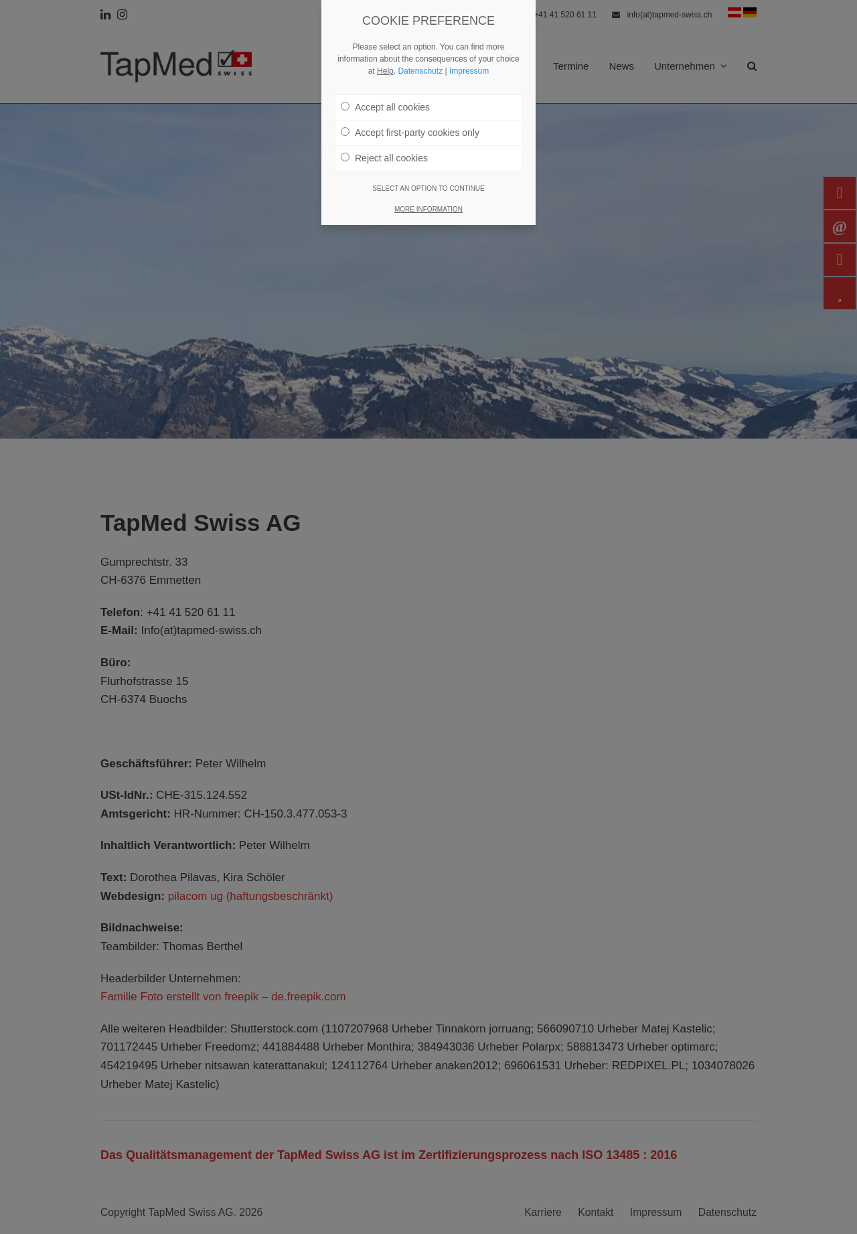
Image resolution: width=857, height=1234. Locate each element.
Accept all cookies (385, 101)
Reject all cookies (384, 152)
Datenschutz (420, 65)
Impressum (469, 65)
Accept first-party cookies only (410, 126)
